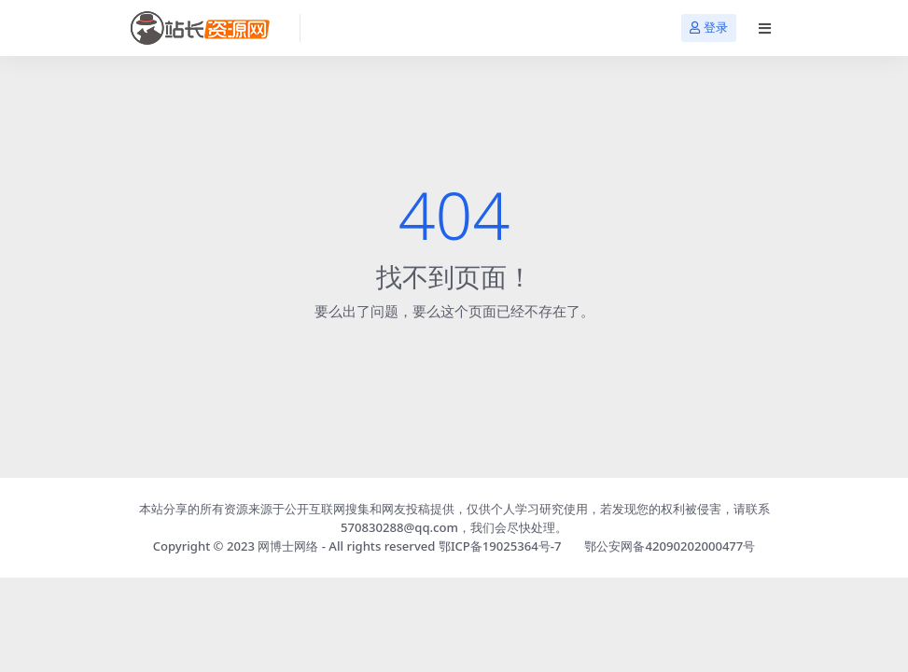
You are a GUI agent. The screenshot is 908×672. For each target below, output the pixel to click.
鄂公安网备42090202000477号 (669, 546)
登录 (709, 28)
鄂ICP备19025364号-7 (500, 546)
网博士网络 (288, 546)
